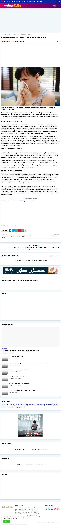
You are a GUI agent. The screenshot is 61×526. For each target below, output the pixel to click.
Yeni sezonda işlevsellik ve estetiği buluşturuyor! (20, 351)
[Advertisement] (30, 20)
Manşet (10, 226)
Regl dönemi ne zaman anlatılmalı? (17, 370)
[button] (57, 1)
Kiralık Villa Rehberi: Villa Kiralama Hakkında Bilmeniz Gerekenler (23, 1)
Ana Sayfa (3, 34)
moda (55, 404)
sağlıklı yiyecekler (20, 407)
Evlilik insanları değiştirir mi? (16, 356)
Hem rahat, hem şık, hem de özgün (17, 376)
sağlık (8, 34)
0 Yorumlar (56, 277)
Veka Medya (33, 246)
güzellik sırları (49, 404)
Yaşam (17, 404)
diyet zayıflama (40, 404)
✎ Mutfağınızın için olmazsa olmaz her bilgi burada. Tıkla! (17, 201)
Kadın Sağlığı (5, 404)
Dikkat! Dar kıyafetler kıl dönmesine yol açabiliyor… (21, 390)
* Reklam (56, 523)
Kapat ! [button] (6, 521)
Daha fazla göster (54, 256)
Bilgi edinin (14, 518)
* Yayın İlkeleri (50, 523)
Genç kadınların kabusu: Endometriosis (18, 383)
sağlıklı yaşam (10, 407)
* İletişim (43, 523)
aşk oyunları (24, 404)
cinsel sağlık (31, 404)
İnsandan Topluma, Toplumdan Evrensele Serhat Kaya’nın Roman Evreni (27, 363)
